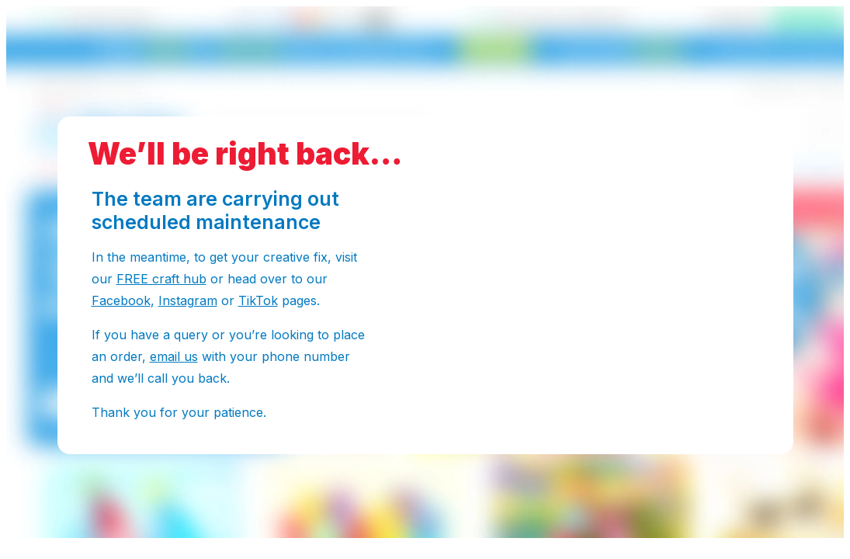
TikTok (258, 300)
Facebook (121, 300)
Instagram (187, 300)
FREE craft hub (161, 278)
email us (174, 356)
